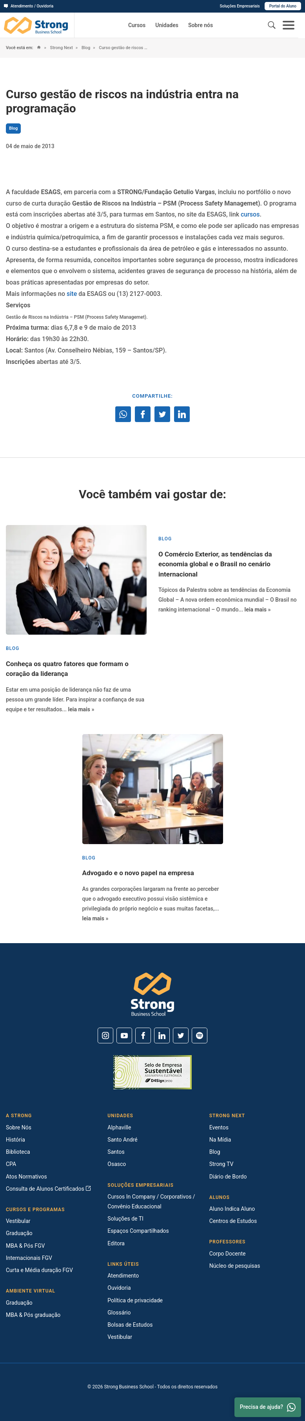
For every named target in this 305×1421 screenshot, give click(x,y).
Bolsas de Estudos (129, 1325)
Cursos (136, 25)
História (15, 1139)
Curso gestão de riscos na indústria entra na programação (123, 47)
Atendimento (123, 1275)
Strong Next (61, 47)
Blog (85, 47)
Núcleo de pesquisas (234, 1266)
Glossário (119, 1312)
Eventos (219, 1127)
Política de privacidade (135, 1300)
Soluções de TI (125, 1218)
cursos (250, 214)
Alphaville (119, 1127)
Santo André (122, 1139)
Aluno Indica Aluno (232, 1209)
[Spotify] (199, 1035)
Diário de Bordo (228, 1176)
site (72, 293)
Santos (115, 1152)
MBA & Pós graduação (33, 1315)
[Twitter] (181, 1035)
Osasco (116, 1164)
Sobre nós (200, 25)
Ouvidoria (119, 1288)
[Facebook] (143, 1035)
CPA (11, 1164)
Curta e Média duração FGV (39, 1270)
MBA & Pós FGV (25, 1246)
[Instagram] (105, 1035)
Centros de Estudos (233, 1221)
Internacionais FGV (29, 1258)
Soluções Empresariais (240, 6)
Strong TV (221, 1164)
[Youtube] (124, 1035)
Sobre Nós (18, 1127)
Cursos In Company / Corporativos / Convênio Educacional (151, 1201)
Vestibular (18, 1221)
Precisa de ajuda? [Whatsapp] (268, 1407)
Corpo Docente (227, 1253)
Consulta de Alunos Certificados (48, 1189)
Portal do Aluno (282, 6)
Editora (116, 1243)
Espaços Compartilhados (138, 1231)
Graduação (19, 1233)
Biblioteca (18, 1152)
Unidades (166, 25)
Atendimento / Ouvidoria (28, 6)
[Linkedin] (162, 1035)
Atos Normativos (26, 1176)
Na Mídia (220, 1139)
